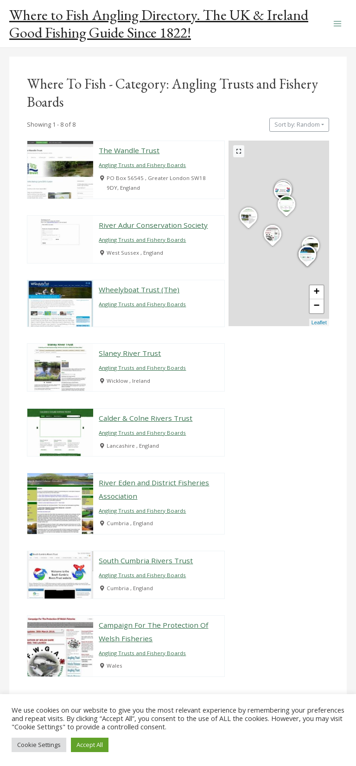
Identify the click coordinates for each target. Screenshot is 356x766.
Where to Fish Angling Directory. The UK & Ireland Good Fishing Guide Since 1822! (158, 23)
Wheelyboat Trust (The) (139, 290)
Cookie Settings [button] (39, 744)
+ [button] (317, 292)
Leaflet (319, 322)
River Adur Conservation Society (153, 225)
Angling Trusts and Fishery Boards (142, 165)
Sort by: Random (297, 124)
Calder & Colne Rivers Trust (146, 418)
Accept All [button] (89, 744)
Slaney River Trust (130, 353)
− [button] (317, 306)
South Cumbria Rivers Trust (146, 560)
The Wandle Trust (129, 150)
